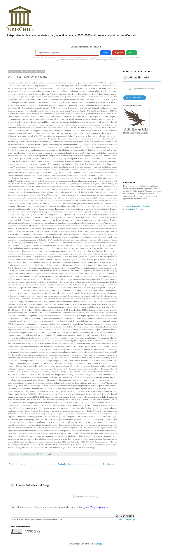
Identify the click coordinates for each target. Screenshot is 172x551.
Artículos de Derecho (134, 209)
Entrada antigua (109, 464)
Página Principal (64, 464)
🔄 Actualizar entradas (135, 98)
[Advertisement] (142, 158)
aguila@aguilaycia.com (95, 507)
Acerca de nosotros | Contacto (138, 206)
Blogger (99, 544)
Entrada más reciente (17, 464)
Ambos (131, 53)
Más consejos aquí (126, 519)
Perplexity (119, 53)
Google (106, 53)
